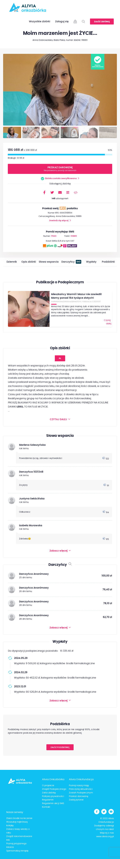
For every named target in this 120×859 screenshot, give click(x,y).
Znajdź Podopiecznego (54, 789)
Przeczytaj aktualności (80, 789)
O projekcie (48, 785)
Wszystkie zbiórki (39, 21)
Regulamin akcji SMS (53, 803)
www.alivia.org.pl (105, 836)
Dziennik (12, 262)
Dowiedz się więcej (58, 221)
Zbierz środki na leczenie (19, 818)
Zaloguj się (62, 21)
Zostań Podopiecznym (81, 793)
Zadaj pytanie (76, 800)
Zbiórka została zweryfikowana (61, 179)
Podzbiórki (108, 262)
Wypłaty (91, 262)
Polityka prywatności (53, 796)
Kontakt (46, 807)
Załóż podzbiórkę (60, 747)
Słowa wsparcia (49, 262)
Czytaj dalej (107, 322)
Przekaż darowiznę (60, 169)
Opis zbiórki (28, 262)
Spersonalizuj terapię (17, 851)
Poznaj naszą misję (79, 785)
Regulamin (48, 800)
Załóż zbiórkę (102, 22)
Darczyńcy (71, 262)
